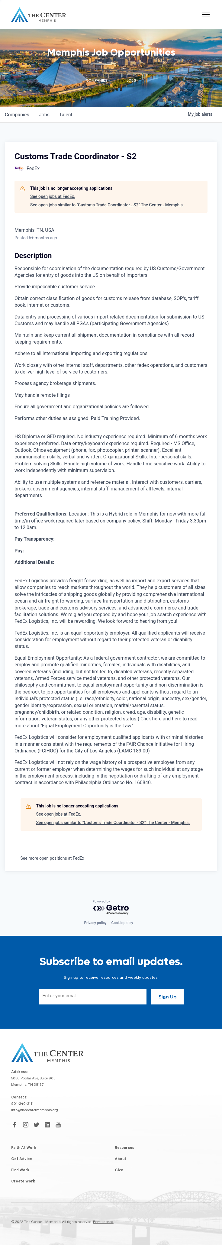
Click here (151, 719)
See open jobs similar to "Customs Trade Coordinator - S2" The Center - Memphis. (107, 204)
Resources (124, 1148)
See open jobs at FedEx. (52, 196)
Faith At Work (23, 1148)
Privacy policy (95, 923)
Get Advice (21, 1159)
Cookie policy (122, 923)
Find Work (20, 1171)
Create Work (23, 1182)
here (176, 719)
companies (17, 115)
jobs (44, 115)
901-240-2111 (22, 1104)
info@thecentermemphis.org (34, 1110)
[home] (38, 14)
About (120, 1159)
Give (119, 1171)
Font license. (103, 1222)
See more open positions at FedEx (52, 858)
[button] (205, 14)
